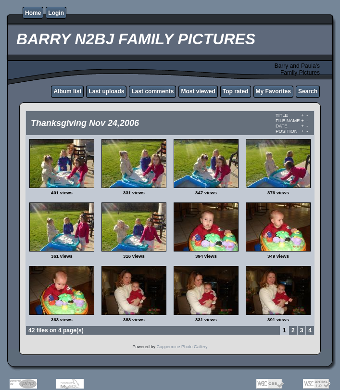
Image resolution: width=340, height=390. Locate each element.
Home (33, 13)
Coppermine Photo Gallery (181, 346)
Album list (67, 91)
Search (307, 91)
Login (56, 13)
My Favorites (273, 91)
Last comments (152, 91)
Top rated (236, 91)
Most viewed (198, 91)
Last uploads (106, 91)
